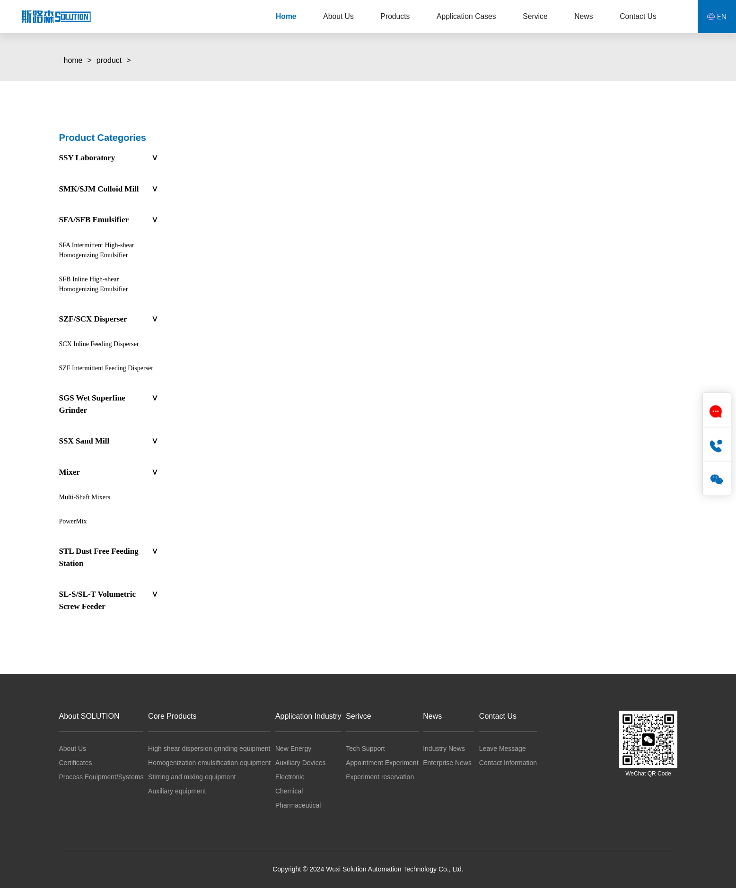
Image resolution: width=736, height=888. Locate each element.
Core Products (172, 716)
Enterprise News (447, 762)
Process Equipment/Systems (101, 777)
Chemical (289, 791)
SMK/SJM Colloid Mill (108, 189)
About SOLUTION (89, 716)
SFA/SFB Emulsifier (108, 220)
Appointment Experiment (382, 762)
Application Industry (308, 716)
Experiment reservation (380, 777)
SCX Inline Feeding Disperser (99, 344)
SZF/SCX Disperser (108, 319)
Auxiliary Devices (300, 762)
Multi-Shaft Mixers (84, 497)
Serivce (358, 716)
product (109, 60)
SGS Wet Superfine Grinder (108, 404)
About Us (72, 748)
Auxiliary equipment (177, 791)
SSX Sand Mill (108, 441)
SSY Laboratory (108, 158)
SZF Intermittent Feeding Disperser (106, 368)
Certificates (75, 762)
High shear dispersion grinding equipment (209, 748)
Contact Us (498, 716)
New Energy (293, 748)
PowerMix (73, 521)
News (432, 716)
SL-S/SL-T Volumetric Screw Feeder (108, 600)
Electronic (289, 777)
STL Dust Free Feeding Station (108, 557)
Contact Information (508, 762)
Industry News (444, 748)
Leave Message (502, 748)
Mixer (108, 472)
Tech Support (365, 748)
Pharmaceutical (298, 805)
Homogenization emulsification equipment (209, 762)
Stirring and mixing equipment (192, 777)
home (72, 60)
